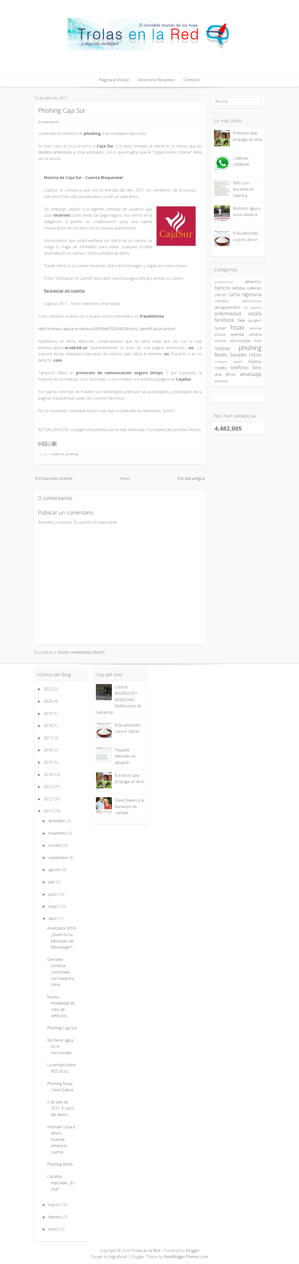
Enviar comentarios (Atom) (81, 652)
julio (52, 882)
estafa (255, 313)
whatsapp (251, 374)
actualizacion (223, 282)
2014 (48, 774)
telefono (239, 367)
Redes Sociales (230, 354)
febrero (55, 1217)
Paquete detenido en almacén (125, 756)
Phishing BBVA (60, 1164)
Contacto (191, 79)
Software (220, 361)
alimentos (253, 281)
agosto (54, 869)
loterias (220, 341)
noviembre (58, 833)
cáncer (220, 294)
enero (54, 1229)
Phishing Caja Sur (61, 110)
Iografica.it (118, 1256)
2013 (48, 786)
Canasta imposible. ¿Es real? (61, 1183)
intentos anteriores (55, 152)
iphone (220, 334)
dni (245, 307)
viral (217, 374)
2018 (48, 725)
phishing (72, 454)
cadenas (254, 288)
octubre (55, 845)
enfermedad (227, 313)
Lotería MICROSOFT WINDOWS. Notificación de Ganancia (118, 699)
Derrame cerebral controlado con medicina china (60, 972)
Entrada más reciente (54, 478)
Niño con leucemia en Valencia (243, 189)
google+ (255, 320)
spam (237, 361)
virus (230, 374)
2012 (48, 799)
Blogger (192, 1250)
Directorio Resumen (156, 79)
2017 (48, 738)
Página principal (114, 79)
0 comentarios (48, 122)
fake (241, 320)
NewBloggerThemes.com (186, 1256)
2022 (48, 689)
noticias (222, 348)
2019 (48, 713)
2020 (48, 701)
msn (258, 340)
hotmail (256, 328)
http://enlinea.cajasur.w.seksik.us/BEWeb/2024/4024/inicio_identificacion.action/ (107, 328)
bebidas (238, 288)
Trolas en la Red (146, 1250)
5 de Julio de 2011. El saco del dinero (60, 1108)
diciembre (57, 821)
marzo (54, 1204)
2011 (48, 811)
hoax (237, 327)
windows (221, 381)
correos (221, 301)
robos (255, 354)
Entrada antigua (191, 478)
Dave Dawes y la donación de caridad (129, 806)
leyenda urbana (246, 334)
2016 (48, 750)
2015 (48, 762)
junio (53, 894)
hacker (220, 328)
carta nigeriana (245, 294)
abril (52, 918)
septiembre (58, 857)
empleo (256, 307)
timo (257, 367)
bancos (59, 454)
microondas (240, 340)
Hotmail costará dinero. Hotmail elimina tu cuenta (61, 1139)
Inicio (125, 478)
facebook (224, 320)
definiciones (252, 301)
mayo (53, 906)
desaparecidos (227, 307)
